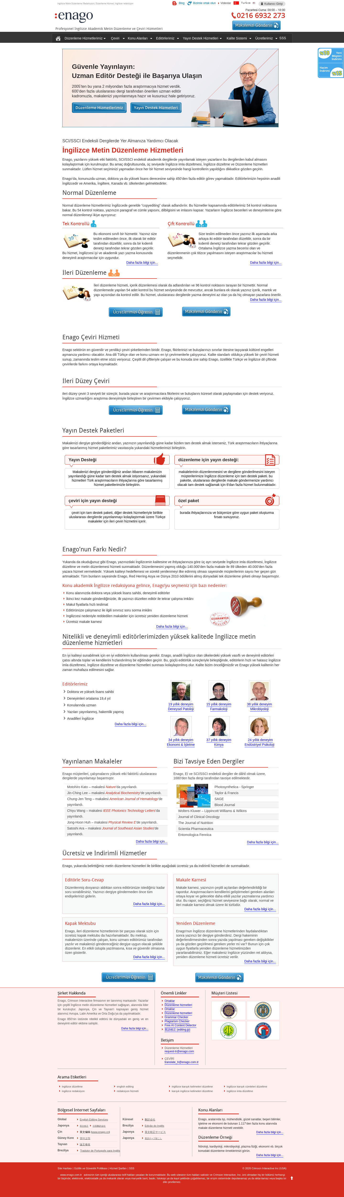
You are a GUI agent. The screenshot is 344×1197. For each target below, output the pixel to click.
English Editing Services (94, 1119)
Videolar (225, 3)
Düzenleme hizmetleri (178, 1005)
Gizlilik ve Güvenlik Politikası (90, 1168)
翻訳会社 (150, 1119)
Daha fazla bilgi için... (142, 262)
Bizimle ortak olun (204, 3)
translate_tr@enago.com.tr (182, 1062)
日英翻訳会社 (99, 1126)
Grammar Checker (176, 1017)
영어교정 (85, 1138)
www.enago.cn (100, 1132)
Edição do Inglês (154, 1125)
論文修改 (85, 1144)
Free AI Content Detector (180, 1025)
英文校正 (84, 1126)
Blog (181, 3)
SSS (282, 38)
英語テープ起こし (153, 1138)
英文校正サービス (155, 1132)
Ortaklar (170, 1001)
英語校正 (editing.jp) (177, 1029)
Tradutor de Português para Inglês (100, 1150)
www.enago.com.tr (71, 1174)
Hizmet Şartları (118, 1168)
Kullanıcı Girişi (273, 3)
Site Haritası (65, 1168)
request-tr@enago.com (179, 1051)
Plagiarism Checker (177, 1021)
